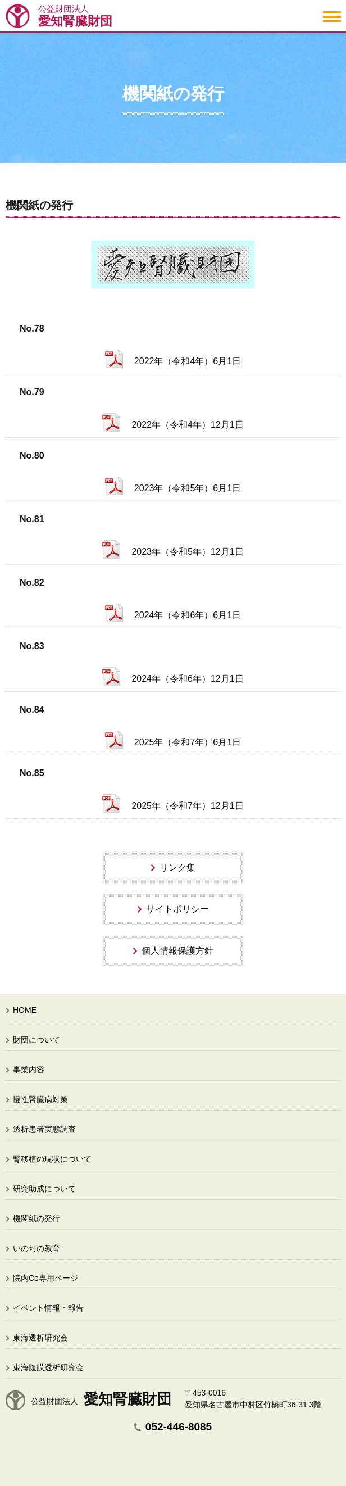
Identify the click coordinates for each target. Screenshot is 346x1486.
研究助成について (44, 1188)
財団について (36, 1039)
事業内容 (28, 1069)
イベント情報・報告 (48, 1307)
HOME (25, 1009)
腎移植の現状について (52, 1158)
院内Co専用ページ (45, 1278)
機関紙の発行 (36, 1218)
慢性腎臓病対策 (40, 1099)
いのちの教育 (36, 1248)
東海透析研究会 (40, 1337)
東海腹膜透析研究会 (48, 1367)
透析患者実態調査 (44, 1129)
